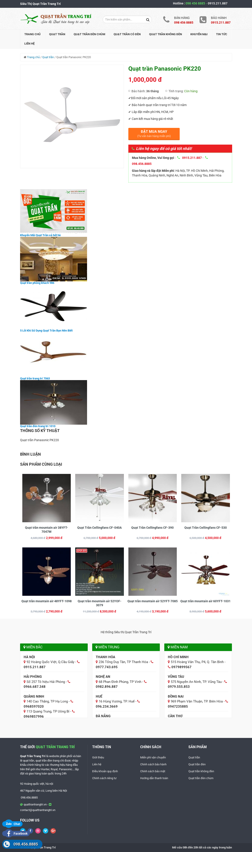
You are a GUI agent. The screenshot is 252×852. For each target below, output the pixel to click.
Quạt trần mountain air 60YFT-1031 (205, 601)
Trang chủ (32, 34)
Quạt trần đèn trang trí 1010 (37, 426)
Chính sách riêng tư (104, 778)
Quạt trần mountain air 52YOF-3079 (99, 603)
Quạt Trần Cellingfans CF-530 (205, 527)
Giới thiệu (98, 757)
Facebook (15, 833)
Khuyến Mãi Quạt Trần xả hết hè (40, 235)
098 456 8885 (197, 3)
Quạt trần (57, 34)
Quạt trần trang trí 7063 (35, 378)
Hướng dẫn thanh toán (154, 778)
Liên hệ (29, 43)
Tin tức (221, 34)
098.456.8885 (25, 844)
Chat (12, 824)
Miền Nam (178, 647)
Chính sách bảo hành (153, 764)
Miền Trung (107, 647)
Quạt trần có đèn (127, 34)
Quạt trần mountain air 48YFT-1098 (46, 601)
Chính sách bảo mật (152, 771)
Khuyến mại (199, 34)
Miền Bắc (32, 647)
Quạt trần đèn (197, 764)
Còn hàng (191, 91)
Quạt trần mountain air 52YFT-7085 (152, 601)
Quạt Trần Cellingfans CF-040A (99, 527)
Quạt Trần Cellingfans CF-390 (152, 527)
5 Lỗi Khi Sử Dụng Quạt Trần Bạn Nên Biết (46, 330)
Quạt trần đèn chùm (89, 34)
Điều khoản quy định (105, 771)
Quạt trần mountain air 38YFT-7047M (46, 529)
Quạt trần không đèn (165, 34)
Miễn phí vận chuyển (153, 757)
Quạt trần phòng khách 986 (37, 283)
